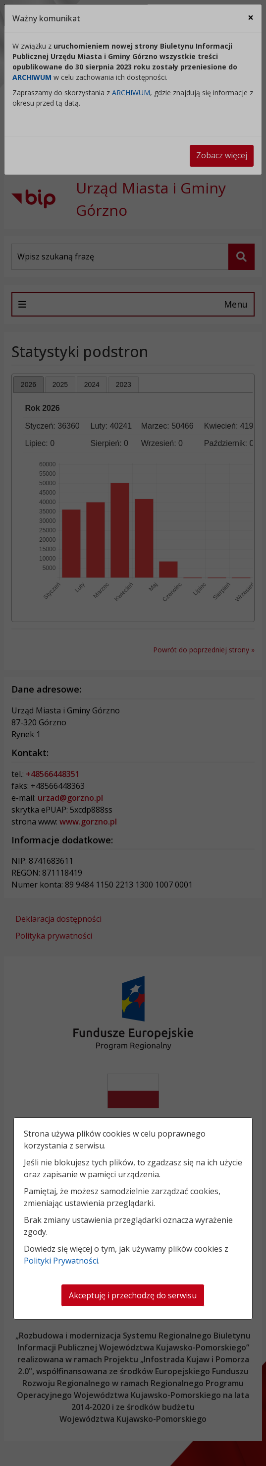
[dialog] (133, 733)
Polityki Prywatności (61, 1260)
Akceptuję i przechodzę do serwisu (133, 1295)
